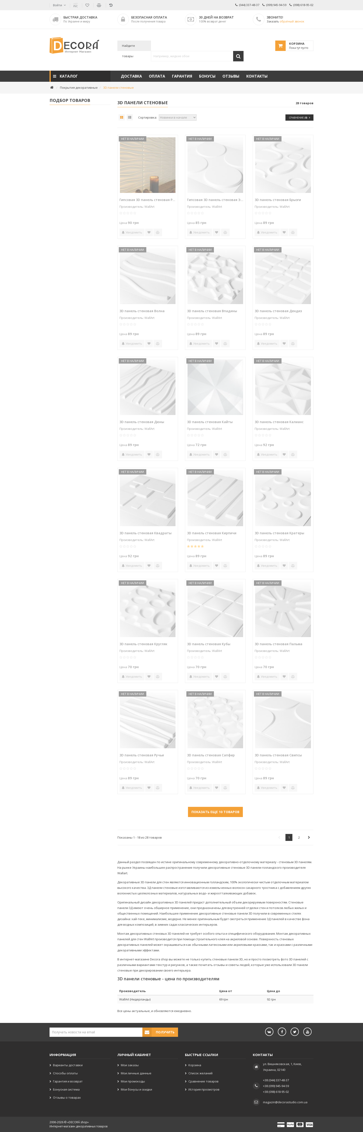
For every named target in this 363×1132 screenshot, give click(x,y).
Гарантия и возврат (68, 1081)
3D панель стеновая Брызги (278, 200)
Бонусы (207, 76)
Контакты (257, 76)
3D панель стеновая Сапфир (211, 755)
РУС (75, 5)
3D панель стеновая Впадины (212, 311)
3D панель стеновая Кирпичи (211, 533)
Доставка (131, 76)
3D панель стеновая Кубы (208, 644)
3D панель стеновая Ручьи (141, 755)
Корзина (194, 1065)
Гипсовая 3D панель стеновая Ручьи (147, 200)
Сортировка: (147, 117)
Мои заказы (130, 1065)
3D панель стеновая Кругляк (143, 644)
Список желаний (200, 1073)
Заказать (285, 21)
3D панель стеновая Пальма (278, 644)
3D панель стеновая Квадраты (145, 533)
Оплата (157, 76)
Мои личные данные (136, 1073)
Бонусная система (66, 1089)
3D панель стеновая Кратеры (279, 533)
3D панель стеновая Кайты (210, 422)
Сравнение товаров (203, 1081)
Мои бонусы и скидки (136, 1089)
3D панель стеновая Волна (142, 311)
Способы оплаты (65, 1073)
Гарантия (182, 76)
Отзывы (230, 76)
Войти (57, 5)
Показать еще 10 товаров (215, 812)
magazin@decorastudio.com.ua (285, 1102)
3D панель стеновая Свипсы (278, 755)
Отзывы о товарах (67, 1097)
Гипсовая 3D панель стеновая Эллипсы (215, 200)
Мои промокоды (133, 1081)
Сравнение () (299, 117)
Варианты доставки (68, 1065)
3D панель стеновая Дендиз (278, 311)
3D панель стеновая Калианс (279, 422)
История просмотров (203, 1089)
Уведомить (132, 232)
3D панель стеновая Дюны (141, 422)
